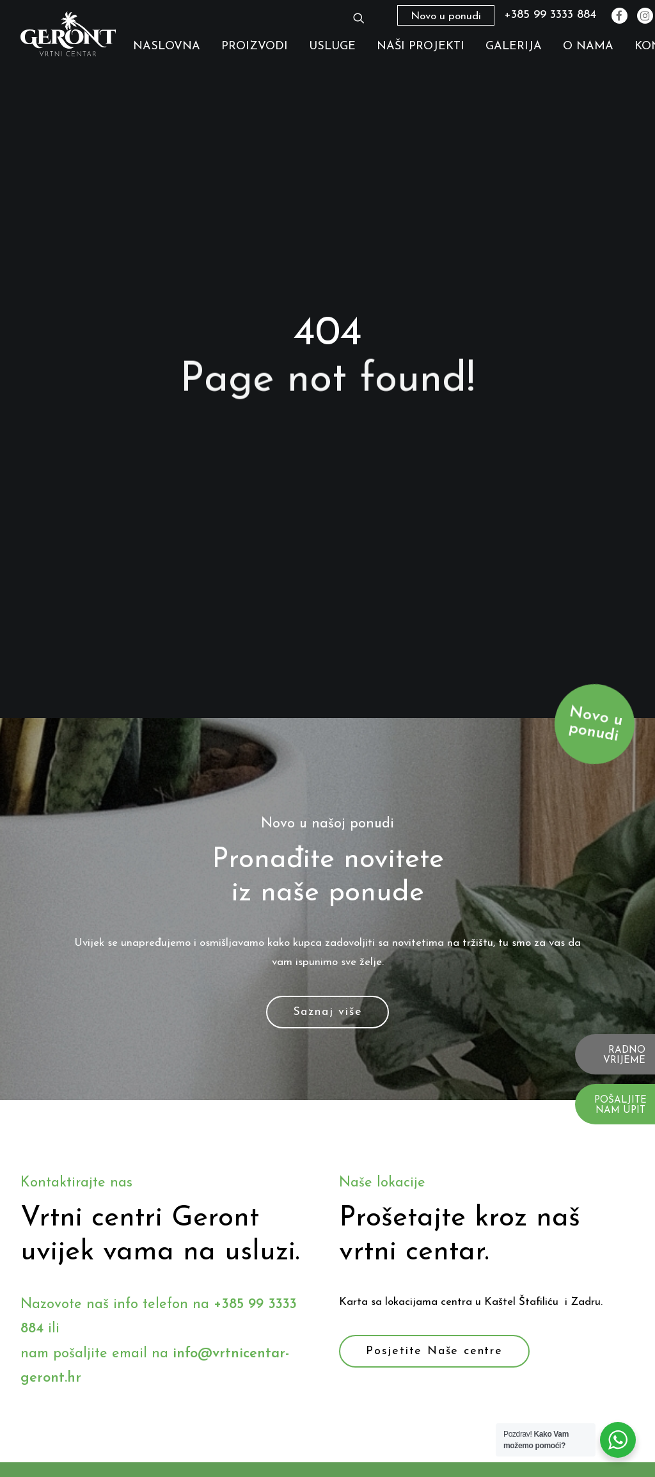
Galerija (513, 46)
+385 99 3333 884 (550, 15)
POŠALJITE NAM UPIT (620, 1106)
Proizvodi (254, 46)
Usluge (332, 46)
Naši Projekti (420, 46)
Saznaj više (328, 929)
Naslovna (166, 46)
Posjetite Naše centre (434, 1268)
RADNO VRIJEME (624, 1056)
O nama (588, 46)
